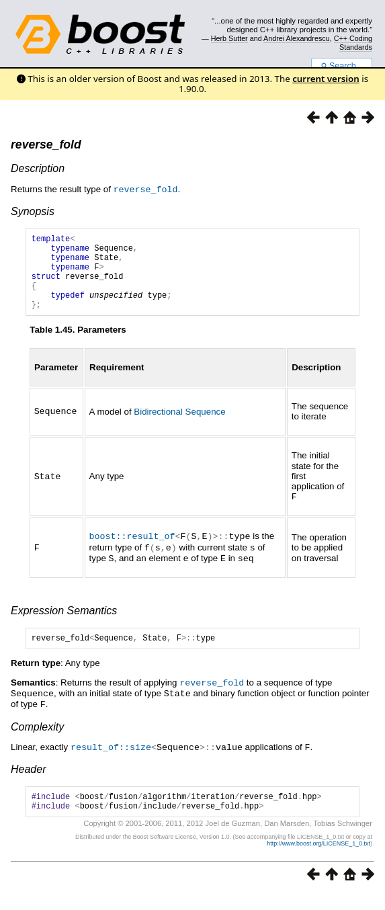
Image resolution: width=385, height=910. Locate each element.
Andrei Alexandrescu (296, 38)
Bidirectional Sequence (179, 427)
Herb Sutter (229, 38)
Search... (341, 66)
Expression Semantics (64, 623)
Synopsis (32, 210)
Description (38, 168)
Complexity (37, 739)
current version (325, 79)
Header (28, 781)
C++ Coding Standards (353, 42)
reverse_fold (46, 144)
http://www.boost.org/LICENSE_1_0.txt (318, 859)
